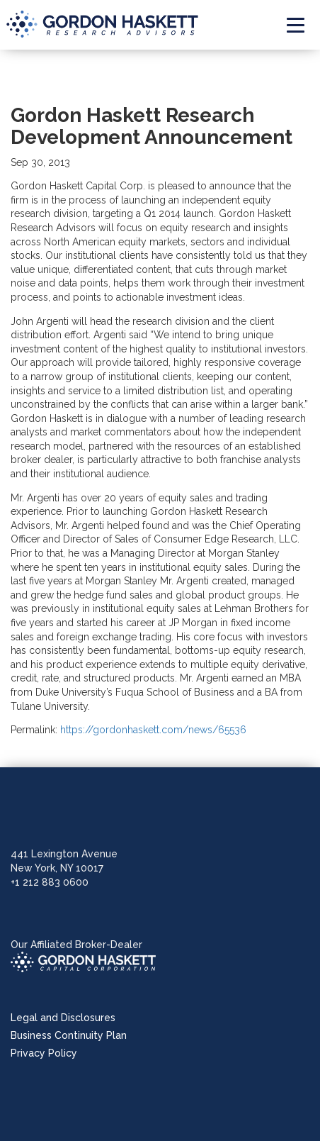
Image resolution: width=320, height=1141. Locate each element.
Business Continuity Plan (69, 1035)
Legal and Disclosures (63, 1017)
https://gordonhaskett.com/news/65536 (153, 729)
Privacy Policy (44, 1053)
